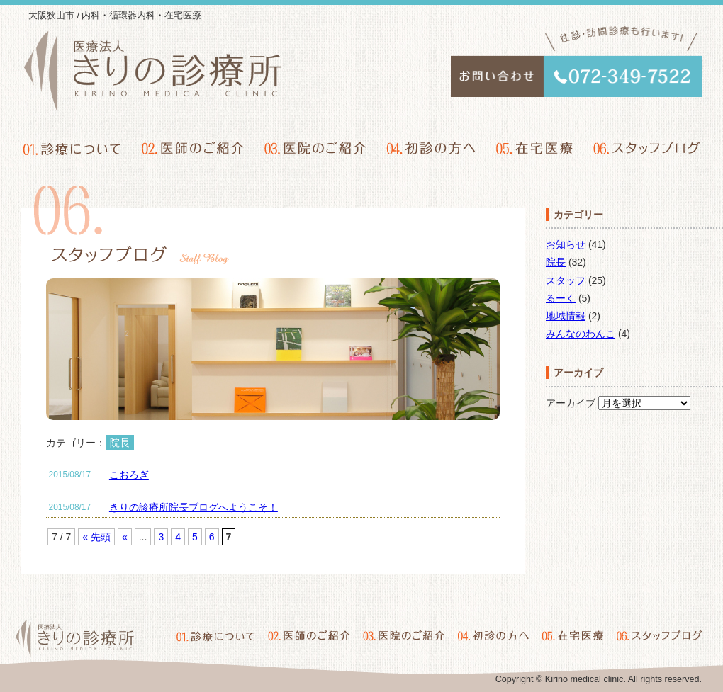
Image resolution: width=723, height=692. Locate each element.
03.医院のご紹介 (315, 148)
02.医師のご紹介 (193, 148)
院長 (556, 262)
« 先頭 (96, 537)
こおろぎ (129, 474)
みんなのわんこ (580, 333)
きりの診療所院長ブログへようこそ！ (193, 507)
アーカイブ (570, 403)
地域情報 (565, 316)
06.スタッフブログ (646, 148)
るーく (561, 298)
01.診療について (73, 148)
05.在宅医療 (534, 148)
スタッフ (565, 280)
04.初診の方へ (430, 148)
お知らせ (565, 244)
